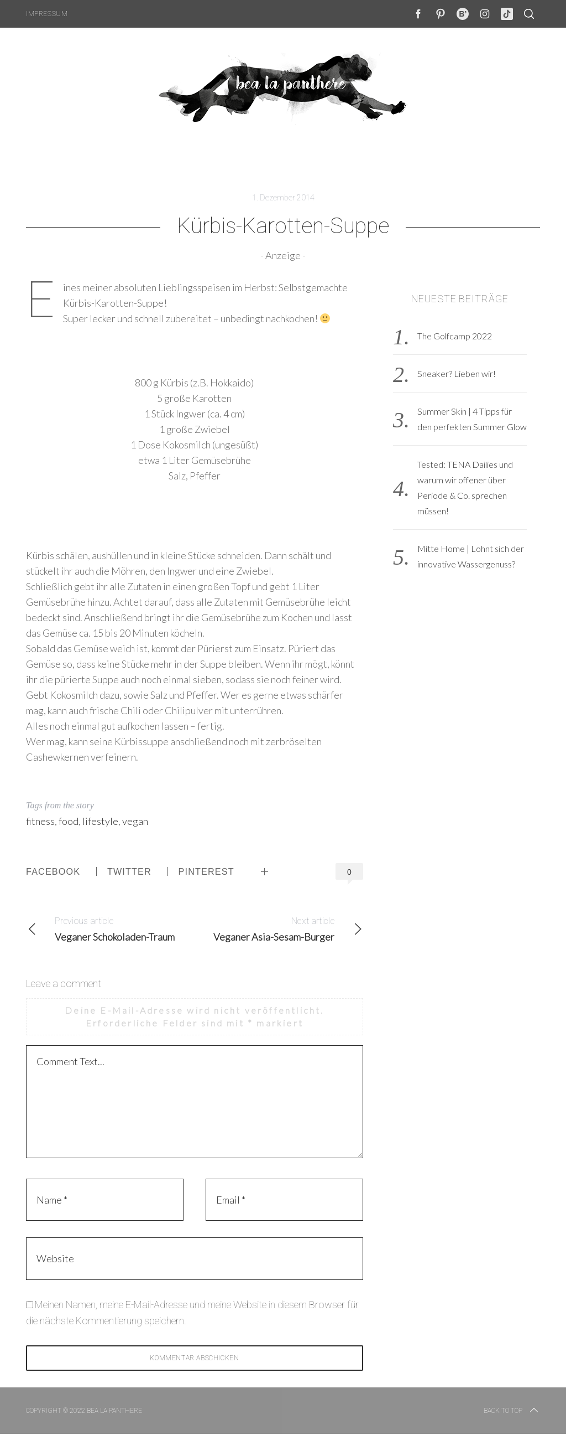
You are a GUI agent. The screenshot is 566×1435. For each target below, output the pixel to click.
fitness (40, 821)
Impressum (46, 14)
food (68, 821)
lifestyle (100, 821)
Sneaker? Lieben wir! (456, 373)
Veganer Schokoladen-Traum (110, 928)
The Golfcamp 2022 (454, 336)
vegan (135, 821)
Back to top (512, 1412)
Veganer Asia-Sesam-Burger (279, 928)
